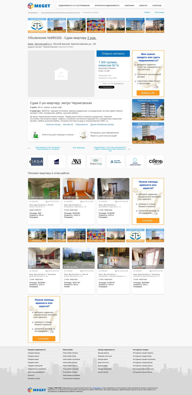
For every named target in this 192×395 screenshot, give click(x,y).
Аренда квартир (103, 353)
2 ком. (91, 38)
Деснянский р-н (43, 44)
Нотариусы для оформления (104, 133)
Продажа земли (33, 362)
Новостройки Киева (69, 356)
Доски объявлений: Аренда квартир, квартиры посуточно (60, 12)
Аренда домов (103, 359)
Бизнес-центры (103, 372)
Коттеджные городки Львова (142, 372)
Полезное (156, 6)
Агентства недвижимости (36, 372)
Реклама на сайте (34, 378)
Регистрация (159, 12)
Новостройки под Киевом (71, 359)
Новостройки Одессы (70, 365)
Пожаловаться (81, 124)
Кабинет (147, 12)
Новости (143, 6)
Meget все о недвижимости (37, 389)
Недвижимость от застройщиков (74, 6)
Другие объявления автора (102, 124)
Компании (129, 6)
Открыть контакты (113, 53)
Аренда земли (103, 365)
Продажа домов (33, 359)
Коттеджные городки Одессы (143, 365)
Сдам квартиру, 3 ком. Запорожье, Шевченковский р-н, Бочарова (48, 148)
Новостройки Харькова (71, 369)
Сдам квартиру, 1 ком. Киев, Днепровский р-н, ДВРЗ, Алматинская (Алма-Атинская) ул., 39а (110, 149)
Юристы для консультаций (103, 136)
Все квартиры (79, 148)
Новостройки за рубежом (71, 375)
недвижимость (119, 83)
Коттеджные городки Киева (142, 356)
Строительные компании (71, 378)
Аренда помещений (104, 369)
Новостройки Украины (70, 353)
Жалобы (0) (68, 124)
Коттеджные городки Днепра (142, 362)
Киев (30, 44)
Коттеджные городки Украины (143, 353)
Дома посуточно (103, 362)
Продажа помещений (35, 365)
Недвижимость (33, 12)
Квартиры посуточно (105, 356)
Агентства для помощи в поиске (58, 135)
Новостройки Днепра (70, 362)
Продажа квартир (34, 353)
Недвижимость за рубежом (37, 369)
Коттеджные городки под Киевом (144, 359)
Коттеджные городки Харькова (143, 369)
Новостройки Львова (70, 372)
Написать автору (53, 124)
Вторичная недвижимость (107, 6)
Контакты (31, 375)
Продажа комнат (33, 356)
